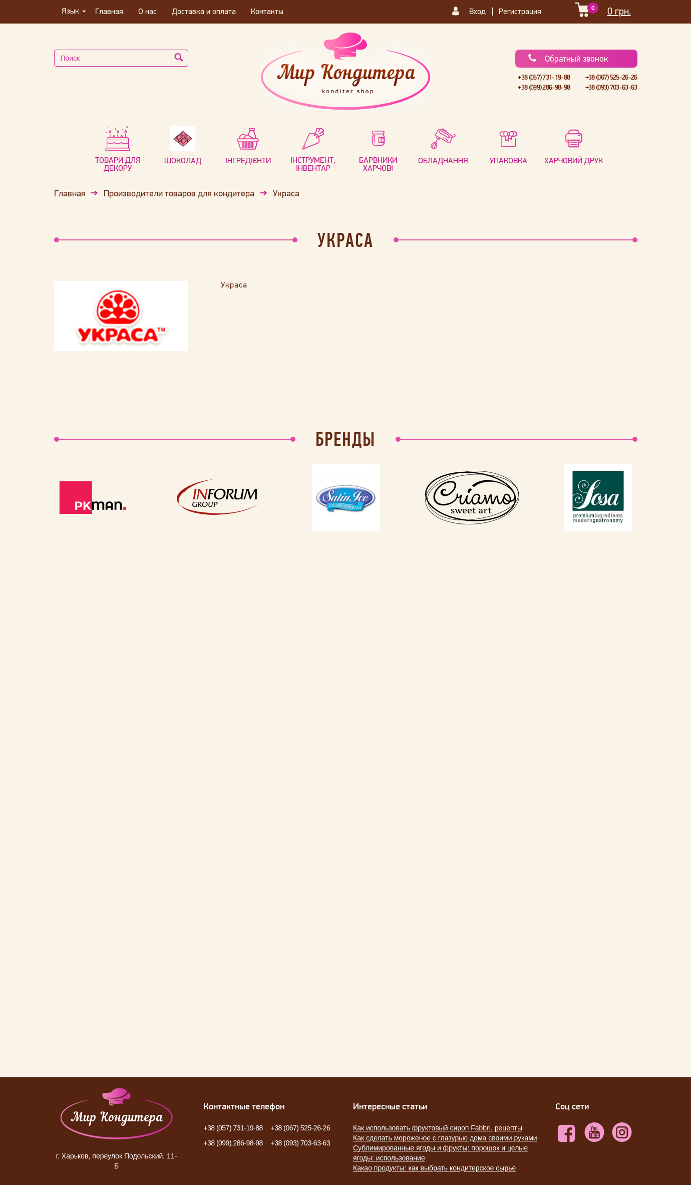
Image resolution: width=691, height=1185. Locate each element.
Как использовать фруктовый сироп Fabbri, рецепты (437, 1128)
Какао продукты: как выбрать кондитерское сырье (434, 1168)
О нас (147, 11)
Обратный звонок (567, 59)
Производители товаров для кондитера (179, 193)
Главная (109, 11)
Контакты (267, 11)
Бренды (345, 439)
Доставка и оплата (204, 11)
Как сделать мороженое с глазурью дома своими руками (445, 1138)
